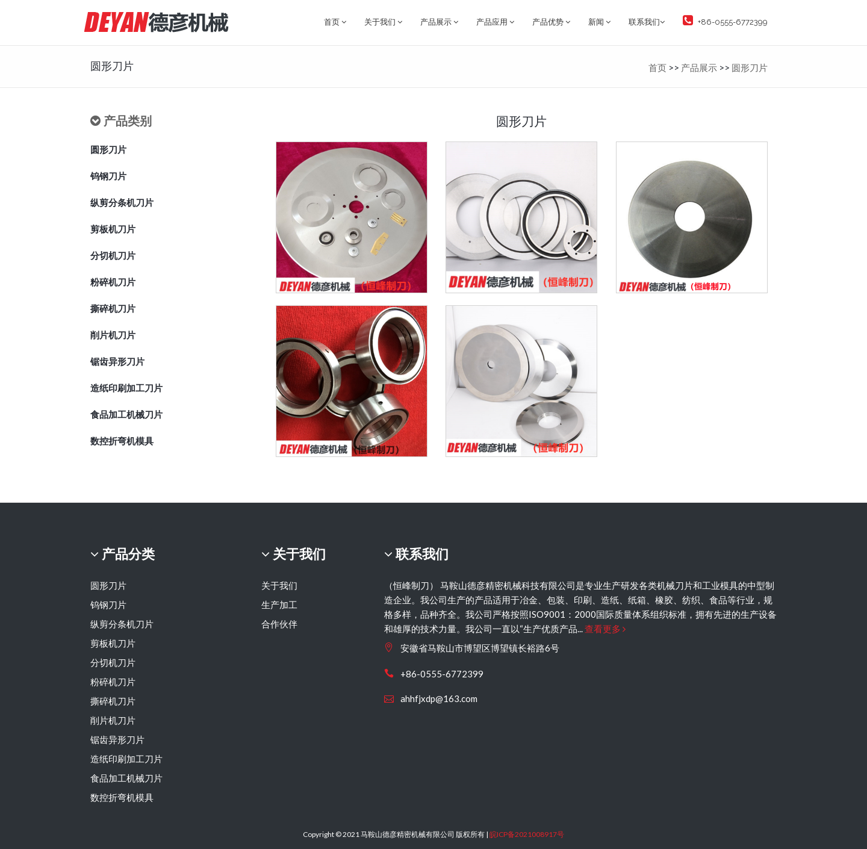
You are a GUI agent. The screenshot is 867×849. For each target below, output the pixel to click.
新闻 (599, 21)
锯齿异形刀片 (117, 361)
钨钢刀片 (108, 175)
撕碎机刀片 (112, 308)
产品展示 (439, 21)
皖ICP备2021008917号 (526, 834)
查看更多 (605, 628)
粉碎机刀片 (112, 281)
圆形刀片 (750, 67)
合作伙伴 (279, 623)
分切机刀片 (112, 255)
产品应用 (495, 21)
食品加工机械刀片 (126, 414)
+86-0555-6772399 (725, 20)
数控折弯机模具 (122, 440)
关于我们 (383, 21)
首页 (335, 21)
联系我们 (647, 21)
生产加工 (279, 604)
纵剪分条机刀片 (122, 202)
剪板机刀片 (112, 228)
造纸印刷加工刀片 (126, 387)
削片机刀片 (112, 334)
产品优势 (551, 21)
